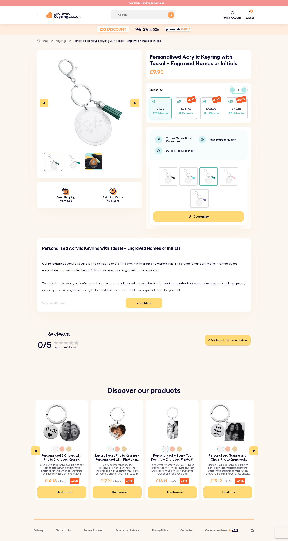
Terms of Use (63, 530)
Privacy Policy (160, 530)
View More (144, 303)
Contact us (186, 530)
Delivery (38, 530)
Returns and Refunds (127, 530)
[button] (36, 15)
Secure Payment (93, 530)
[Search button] (171, 15)
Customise (201, 216)
